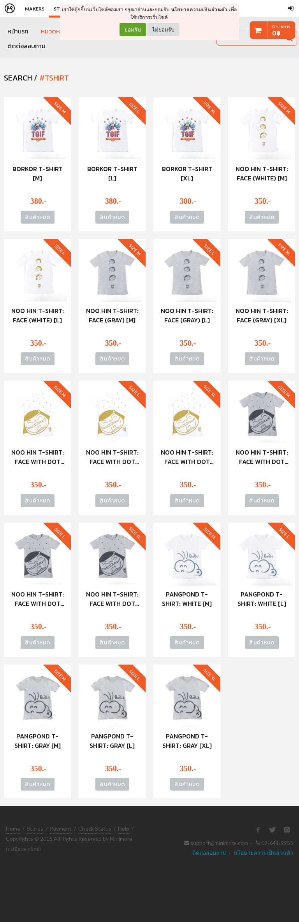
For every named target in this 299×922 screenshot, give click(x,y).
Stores (35, 828)
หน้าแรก (17, 31)
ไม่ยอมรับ (163, 29)
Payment (61, 828)
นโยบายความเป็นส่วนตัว (199, 9)
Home (13, 828)
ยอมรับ (133, 29)
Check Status (94, 828)
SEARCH (18, 78)
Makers (34, 9)
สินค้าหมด (37, 217)
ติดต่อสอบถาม (26, 46)
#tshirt (54, 78)
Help (123, 828)
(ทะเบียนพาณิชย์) (23, 849)
